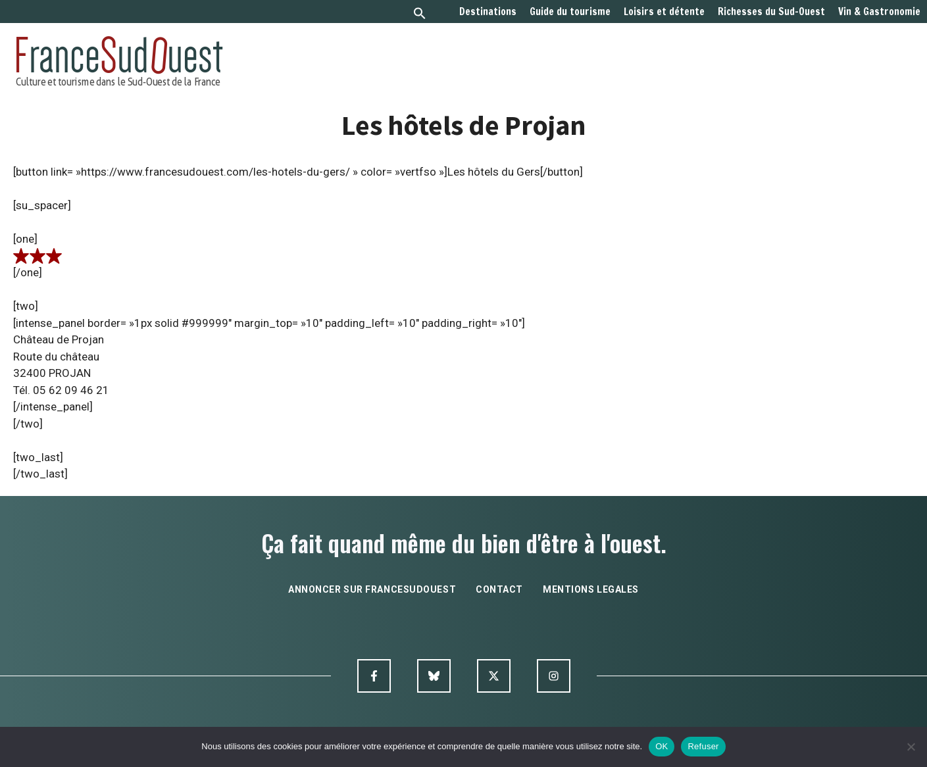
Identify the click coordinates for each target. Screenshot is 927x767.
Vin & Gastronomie (879, 11)
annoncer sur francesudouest (372, 589)
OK (661, 746)
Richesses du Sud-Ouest (771, 11)
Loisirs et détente (664, 11)
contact (499, 589)
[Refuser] (910, 746)
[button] (420, 15)
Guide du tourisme (570, 11)
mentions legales (591, 589)
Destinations (487, 11)
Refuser (703, 746)
